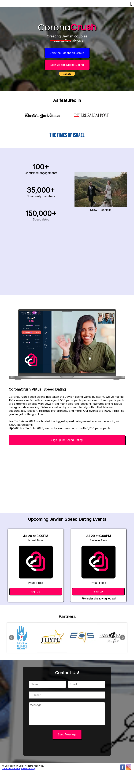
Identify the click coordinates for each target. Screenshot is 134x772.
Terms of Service (11, 768)
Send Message (67, 734)
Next (122, 637)
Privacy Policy (28, 768)
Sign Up (35, 591)
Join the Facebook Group (67, 53)
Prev (11, 637)
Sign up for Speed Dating (67, 64)
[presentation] (67, 748)
